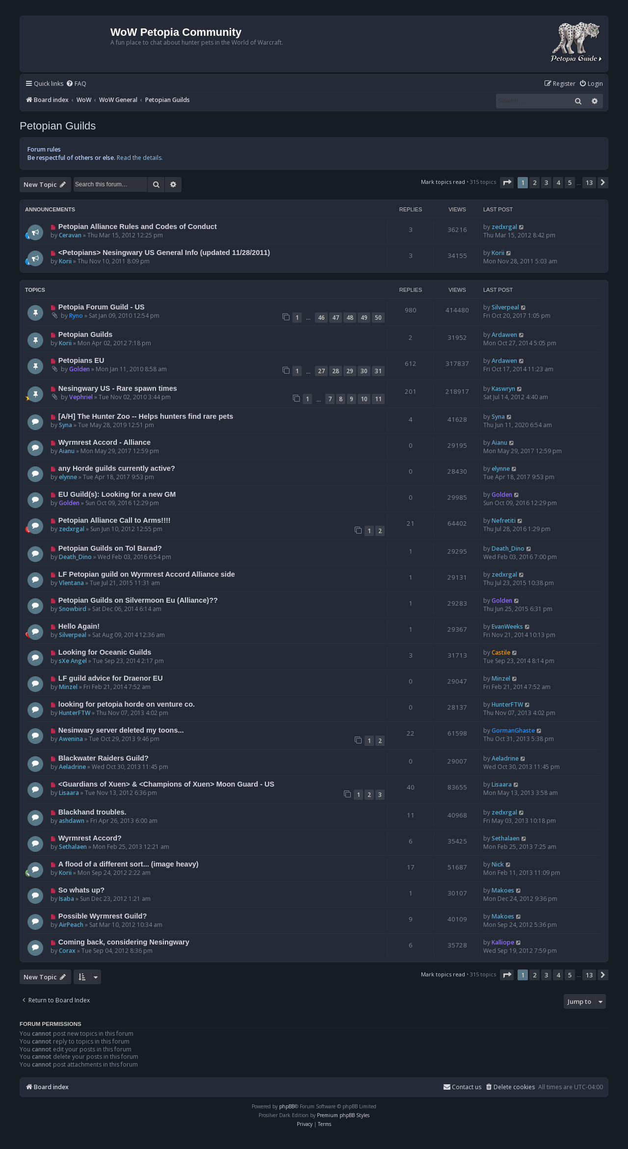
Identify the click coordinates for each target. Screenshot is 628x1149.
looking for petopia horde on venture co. (126, 704)
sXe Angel (73, 661)
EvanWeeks (507, 626)
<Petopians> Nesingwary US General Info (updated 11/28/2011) (164, 252)
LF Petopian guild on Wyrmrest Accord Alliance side (146, 574)
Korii (65, 261)
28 (335, 371)
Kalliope (503, 942)
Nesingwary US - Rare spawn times (117, 388)
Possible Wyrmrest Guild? (102, 916)
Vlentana (71, 583)
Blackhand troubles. (92, 812)
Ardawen (504, 335)
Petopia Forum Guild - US (101, 307)
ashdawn (71, 821)
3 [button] (546, 182)
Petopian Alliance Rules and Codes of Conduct (137, 226)
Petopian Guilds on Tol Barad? (110, 548)
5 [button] (570, 182)
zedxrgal (504, 227)
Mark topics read (443, 181)
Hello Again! (79, 626)
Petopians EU (81, 360)
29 (349, 371)
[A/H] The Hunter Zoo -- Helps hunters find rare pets (145, 416)
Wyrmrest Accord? (90, 838)
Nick (498, 864)
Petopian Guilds (58, 126)
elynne (68, 477)
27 (321, 371)
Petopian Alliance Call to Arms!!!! (114, 520)
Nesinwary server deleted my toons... (121, 730)
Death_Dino (75, 557)
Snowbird (72, 609)
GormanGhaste (513, 730)
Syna (65, 425)
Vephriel (81, 397)
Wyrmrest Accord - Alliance (104, 442)
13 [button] (589, 182)
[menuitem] (76, 84)
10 (364, 399)
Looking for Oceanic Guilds (105, 652)
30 (364, 371)
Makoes (503, 890)
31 (378, 371)
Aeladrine (72, 767)
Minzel (68, 687)
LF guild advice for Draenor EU (110, 678)
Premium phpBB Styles (343, 1115)
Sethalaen (73, 847)
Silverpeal (505, 307)
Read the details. (140, 157)
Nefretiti (504, 520)
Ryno (76, 315)
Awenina (71, 739)
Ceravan (70, 235)
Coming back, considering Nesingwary (123, 942)
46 (321, 317)
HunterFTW (74, 713)
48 (349, 317)
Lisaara (69, 793)
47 (335, 317)
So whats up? (81, 890)
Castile (501, 652)
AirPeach (71, 924)
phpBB (286, 1106)
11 (378, 399)
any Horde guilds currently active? (116, 468)
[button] (507, 182)
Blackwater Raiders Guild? (103, 758)
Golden (79, 369)
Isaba (66, 898)
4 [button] (558, 182)
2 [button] (534, 182)
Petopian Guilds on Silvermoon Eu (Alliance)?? (138, 600)
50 (378, 317)
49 (364, 317)
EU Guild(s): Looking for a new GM (117, 494)
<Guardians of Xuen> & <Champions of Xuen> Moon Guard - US (166, 784)
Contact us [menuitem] (462, 1087)
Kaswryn (503, 388)
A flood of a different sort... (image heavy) (128, 864)
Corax (67, 950)
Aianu (67, 451)
